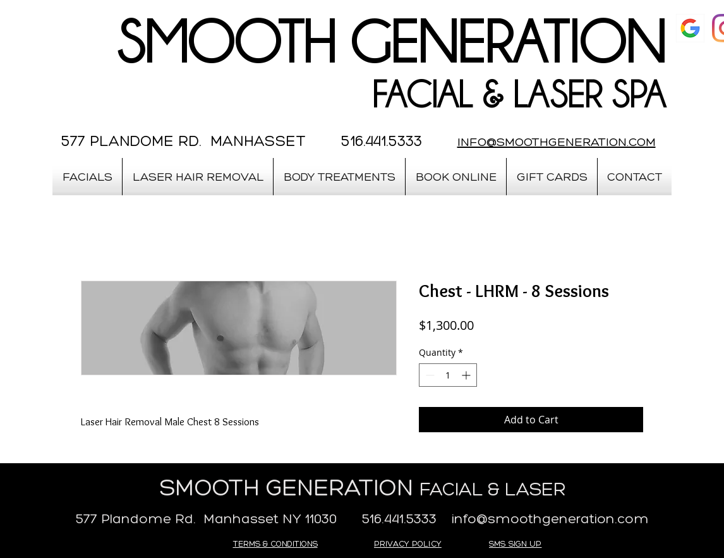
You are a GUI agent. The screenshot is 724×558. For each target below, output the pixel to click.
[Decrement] (429, 375)
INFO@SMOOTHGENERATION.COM (556, 141)
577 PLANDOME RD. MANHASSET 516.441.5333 (241, 140)
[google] (690, 28)
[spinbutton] (448, 375)
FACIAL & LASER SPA (518, 95)
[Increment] (467, 375)
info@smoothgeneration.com (550, 518)
